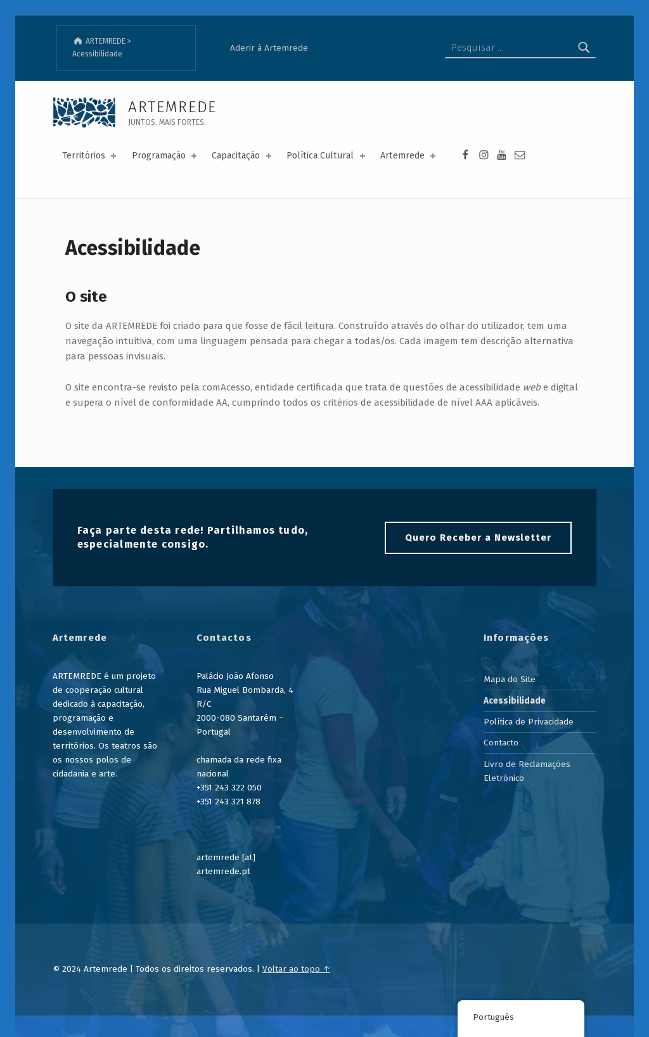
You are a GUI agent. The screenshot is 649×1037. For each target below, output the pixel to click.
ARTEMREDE (172, 107)
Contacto (501, 742)
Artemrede (409, 155)
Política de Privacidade (529, 721)
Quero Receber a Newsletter (478, 537)
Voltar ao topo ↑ (296, 968)
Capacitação (242, 155)
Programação (165, 155)
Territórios (90, 155)
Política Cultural (326, 155)
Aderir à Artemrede (269, 47)
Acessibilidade (515, 700)
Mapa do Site (510, 679)
